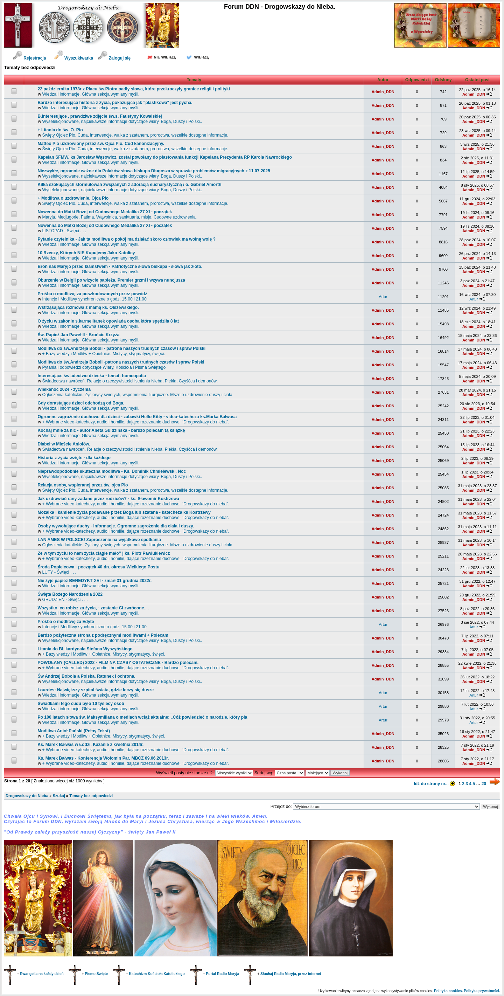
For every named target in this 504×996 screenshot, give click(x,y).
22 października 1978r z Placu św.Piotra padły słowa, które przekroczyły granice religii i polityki (133, 89)
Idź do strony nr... (435, 783)
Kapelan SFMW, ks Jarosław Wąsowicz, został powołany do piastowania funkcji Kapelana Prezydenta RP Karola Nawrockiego (164, 157)
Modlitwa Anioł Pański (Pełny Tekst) (73, 730)
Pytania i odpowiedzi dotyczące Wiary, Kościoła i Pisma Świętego (104, 367)
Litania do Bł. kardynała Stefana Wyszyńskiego (84, 648)
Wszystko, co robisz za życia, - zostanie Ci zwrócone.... (93, 608)
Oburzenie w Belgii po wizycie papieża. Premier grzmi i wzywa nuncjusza (111, 280)
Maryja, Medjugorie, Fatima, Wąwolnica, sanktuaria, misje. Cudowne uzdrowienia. (119, 217)
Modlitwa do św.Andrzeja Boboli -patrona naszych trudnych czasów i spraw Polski (120, 362)
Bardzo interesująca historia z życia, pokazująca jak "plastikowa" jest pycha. (114, 102)
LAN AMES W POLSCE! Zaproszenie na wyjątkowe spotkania (99, 539)
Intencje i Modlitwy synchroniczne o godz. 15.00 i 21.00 (94, 299)
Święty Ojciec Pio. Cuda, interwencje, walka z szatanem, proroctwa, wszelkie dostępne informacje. (135, 135)
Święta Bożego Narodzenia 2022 (70, 594)
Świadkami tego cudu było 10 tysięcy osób (80, 703)
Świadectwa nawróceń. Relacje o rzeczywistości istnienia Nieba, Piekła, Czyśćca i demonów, (130, 381)
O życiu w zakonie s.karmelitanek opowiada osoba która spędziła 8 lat (108, 321)
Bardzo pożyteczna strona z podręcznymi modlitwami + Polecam (102, 635)
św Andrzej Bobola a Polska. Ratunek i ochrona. (86, 676)
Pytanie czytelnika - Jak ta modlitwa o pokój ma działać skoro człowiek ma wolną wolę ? (126, 239)
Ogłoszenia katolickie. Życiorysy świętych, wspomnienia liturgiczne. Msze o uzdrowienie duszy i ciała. (138, 394)
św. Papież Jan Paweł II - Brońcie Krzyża (78, 334)
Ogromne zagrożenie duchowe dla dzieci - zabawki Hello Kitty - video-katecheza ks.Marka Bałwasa (137, 416)
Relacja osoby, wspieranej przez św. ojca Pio (82, 485)
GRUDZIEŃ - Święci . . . (65, 599)
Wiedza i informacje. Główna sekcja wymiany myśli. (91, 94)
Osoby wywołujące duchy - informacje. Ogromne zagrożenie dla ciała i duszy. (115, 526)
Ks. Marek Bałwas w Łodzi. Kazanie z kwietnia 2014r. (90, 744)
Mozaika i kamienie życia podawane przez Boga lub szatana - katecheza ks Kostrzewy (123, 512)
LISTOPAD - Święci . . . (64, 230)
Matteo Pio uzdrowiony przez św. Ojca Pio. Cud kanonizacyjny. (100, 143)
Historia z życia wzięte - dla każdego (74, 457)
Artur (383, 297)
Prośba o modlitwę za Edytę (65, 621)
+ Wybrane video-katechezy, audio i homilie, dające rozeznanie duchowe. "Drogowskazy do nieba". (135, 422)
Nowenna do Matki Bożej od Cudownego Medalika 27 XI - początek (104, 211)
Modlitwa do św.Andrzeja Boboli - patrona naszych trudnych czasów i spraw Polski (121, 348)
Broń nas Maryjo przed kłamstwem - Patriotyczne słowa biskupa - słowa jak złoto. (119, 266)
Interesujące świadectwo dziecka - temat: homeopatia (91, 375)
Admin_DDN (383, 92)
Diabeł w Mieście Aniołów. (63, 444)
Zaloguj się (114, 58)
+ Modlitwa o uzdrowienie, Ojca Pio (72, 198)
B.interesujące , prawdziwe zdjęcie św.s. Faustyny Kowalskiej (99, 116)
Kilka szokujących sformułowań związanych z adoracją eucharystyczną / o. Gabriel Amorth (129, 184)
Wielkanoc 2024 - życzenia (64, 389)
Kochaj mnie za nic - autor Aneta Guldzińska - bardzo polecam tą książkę (111, 430)
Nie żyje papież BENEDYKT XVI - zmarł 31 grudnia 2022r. (94, 580)
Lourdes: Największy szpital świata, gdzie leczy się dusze (95, 689)
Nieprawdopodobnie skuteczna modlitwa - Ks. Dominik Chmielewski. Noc (111, 471)
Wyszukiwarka (74, 58)
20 (484, 783)
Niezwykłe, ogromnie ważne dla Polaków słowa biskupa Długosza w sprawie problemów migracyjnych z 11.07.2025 (153, 170)
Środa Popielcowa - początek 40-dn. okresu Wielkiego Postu (98, 567)
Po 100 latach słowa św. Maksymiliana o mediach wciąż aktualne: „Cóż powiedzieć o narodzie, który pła (142, 717)
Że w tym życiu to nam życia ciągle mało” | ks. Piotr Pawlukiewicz (103, 553)
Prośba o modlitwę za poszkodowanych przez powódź (92, 293)
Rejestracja (29, 58)
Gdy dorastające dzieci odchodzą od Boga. (80, 403)
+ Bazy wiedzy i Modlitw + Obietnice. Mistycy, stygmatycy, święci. (103, 353)
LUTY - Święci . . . (59, 572)
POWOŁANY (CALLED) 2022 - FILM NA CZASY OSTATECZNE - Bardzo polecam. (117, 662)
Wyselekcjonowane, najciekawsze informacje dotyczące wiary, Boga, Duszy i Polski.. (122, 121)
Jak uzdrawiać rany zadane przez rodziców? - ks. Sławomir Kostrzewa (108, 498)
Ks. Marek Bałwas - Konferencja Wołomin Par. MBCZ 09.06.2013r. (103, 758)
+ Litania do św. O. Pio (60, 129)
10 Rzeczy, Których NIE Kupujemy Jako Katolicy (86, 252)
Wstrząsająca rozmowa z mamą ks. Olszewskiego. (88, 307)
